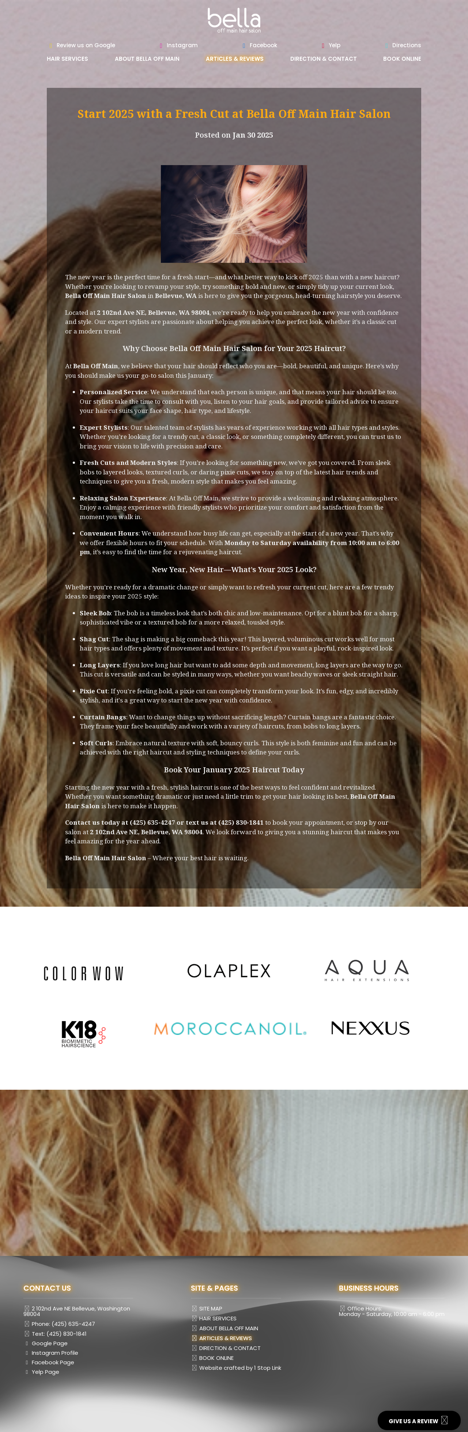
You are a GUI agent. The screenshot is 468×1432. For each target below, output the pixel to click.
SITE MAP (206, 1309)
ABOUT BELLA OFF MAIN (147, 59)
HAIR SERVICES (67, 59)
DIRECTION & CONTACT (323, 59)
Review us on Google (81, 45)
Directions (402, 45)
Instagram (177, 45)
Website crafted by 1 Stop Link (236, 1368)
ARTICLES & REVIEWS (235, 59)
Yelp (330, 45)
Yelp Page (41, 1372)
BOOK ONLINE (402, 59)
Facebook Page (48, 1363)
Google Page (45, 1344)
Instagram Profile (50, 1353)
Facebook (258, 45)
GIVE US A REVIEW (419, 1420)
